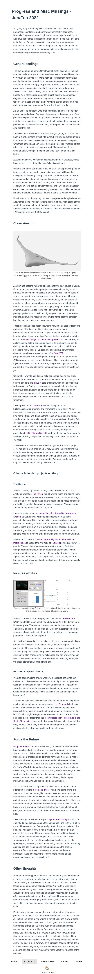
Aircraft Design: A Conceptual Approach (41, 339)
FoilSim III (68, 618)
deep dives (43, 790)
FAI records (63, 704)
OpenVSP (59, 353)
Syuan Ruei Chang (58, 819)
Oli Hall (51, 972)
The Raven (37, 494)
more (35, 790)
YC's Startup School (36, 433)
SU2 (59, 357)
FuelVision (56, 543)
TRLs (36, 383)
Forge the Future (21, 746)
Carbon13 (37, 405)
